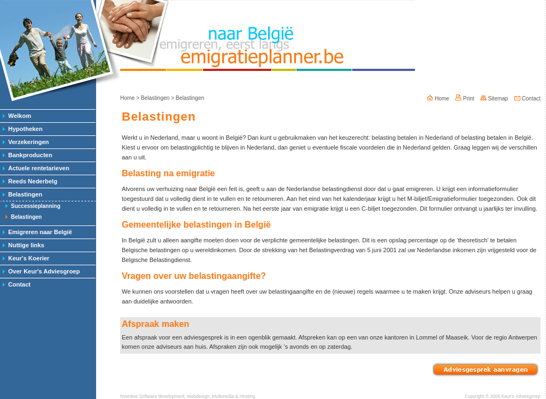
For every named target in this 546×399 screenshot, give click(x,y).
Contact (19, 284)
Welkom (19, 115)
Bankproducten (30, 155)
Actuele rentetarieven (38, 168)
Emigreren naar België (40, 232)
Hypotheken (25, 129)
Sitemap (494, 99)
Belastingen (25, 194)
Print (464, 99)
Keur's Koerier (28, 258)
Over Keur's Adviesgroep (44, 271)
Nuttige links (26, 245)
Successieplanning (36, 206)
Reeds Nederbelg (32, 181)
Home (127, 98)
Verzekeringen (28, 142)
